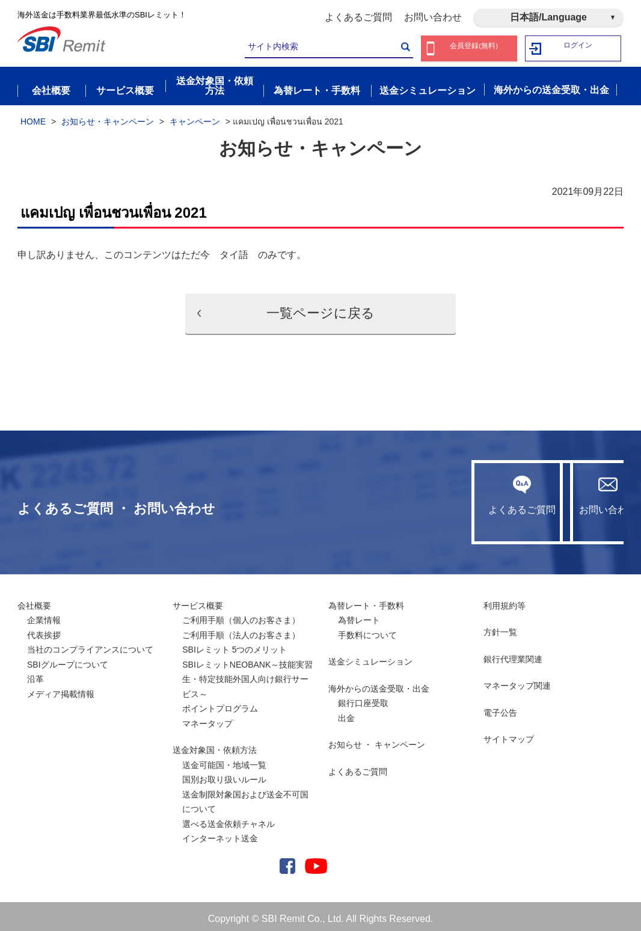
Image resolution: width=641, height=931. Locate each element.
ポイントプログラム (220, 703)
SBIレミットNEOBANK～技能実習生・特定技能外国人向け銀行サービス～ (247, 673)
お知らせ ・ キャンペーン (377, 740)
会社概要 (34, 600)
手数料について (367, 629)
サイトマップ (508, 734)
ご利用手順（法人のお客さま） (241, 629)
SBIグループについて (67, 659)
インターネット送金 (220, 833)
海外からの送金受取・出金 (378, 683)
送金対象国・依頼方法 (215, 745)
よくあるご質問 (358, 17)
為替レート (359, 615)
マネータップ (207, 718)
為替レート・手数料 (366, 600)
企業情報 (44, 615)
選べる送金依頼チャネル (228, 818)
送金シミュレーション (370, 657)
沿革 (35, 674)
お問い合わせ (433, 17)
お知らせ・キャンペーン (107, 116)
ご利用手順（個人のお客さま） (241, 615)
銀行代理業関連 (512, 654)
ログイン (578, 48)
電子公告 (500, 707)
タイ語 (233, 250)
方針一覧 (500, 627)
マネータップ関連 (517, 681)
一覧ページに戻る (320, 308)
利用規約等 (504, 600)
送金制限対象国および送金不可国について (245, 796)
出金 (346, 712)
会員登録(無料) (474, 48)
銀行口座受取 (363, 698)
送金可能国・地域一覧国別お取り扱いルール (224, 767)
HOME (33, 116)
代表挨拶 (44, 629)
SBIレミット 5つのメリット (234, 645)
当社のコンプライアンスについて (90, 645)
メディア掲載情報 (60, 688)
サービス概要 (198, 600)
